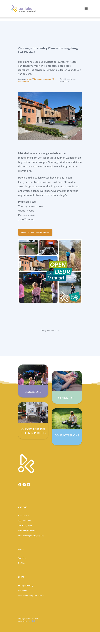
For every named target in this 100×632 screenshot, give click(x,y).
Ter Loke (22, 558)
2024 (29, 79)
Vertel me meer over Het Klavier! (35, 232)
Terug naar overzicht (50, 330)
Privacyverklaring (25, 585)
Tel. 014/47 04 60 (25, 525)
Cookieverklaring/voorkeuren (30, 595)
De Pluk (21, 563)
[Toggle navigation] (86, 8)
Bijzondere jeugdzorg (42, 79)
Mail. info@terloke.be (27, 530)
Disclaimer (22, 590)
